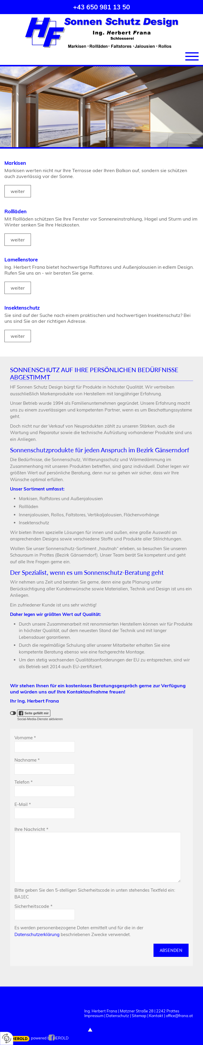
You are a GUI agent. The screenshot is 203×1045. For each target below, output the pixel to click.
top (90, 1030)
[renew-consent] (6, 1038)
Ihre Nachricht (31, 829)
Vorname (25, 737)
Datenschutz (117, 1015)
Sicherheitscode (33, 906)
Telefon (23, 782)
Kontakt (156, 1015)
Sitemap (139, 1015)
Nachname (27, 760)
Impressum (93, 1015)
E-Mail (22, 804)
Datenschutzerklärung (37, 934)
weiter (18, 191)
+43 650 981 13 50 (101, 7)
